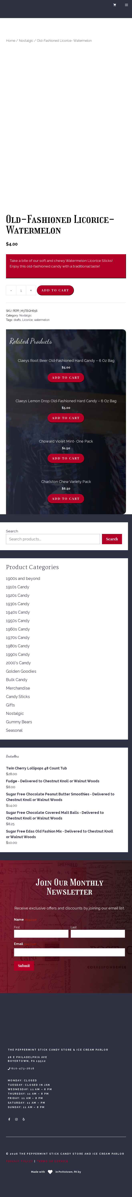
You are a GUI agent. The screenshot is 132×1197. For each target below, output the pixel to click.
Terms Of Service (52, 1161)
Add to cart (55, 290)
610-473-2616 (23, 1068)
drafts (17, 319)
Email (24, 944)
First (17, 927)
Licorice (27, 319)
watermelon (41, 319)
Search (12, 531)
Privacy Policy (19, 1161)
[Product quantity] (21, 290)
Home (10, 41)
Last (74, 927)
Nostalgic (26, 41)
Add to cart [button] (66, 378)
